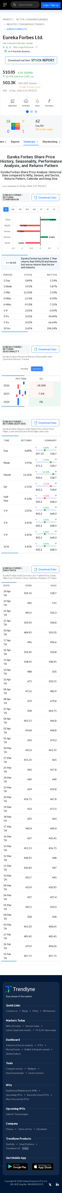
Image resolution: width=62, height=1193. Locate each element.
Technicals (29, 141)
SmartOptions (26, 1144)
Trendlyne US (17, 1148)
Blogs (25, 1010)
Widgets (31, 1068)
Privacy (9, 1129)
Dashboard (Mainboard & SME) (21, 1090)
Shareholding (50, 141)
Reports (15, 141)
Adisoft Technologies (17, 1114)
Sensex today (32, 1025)
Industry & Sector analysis (19, 1045)
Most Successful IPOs (17, 1099)
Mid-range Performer (24, 47)
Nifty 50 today (13, 1025)
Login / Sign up (51, 5)
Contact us (12, 1010)
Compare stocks (14, 1068)
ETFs (40, 1045)
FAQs (35, 1010)
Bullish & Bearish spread (37, 1049)
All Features (49, 1010)
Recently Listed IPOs (38, 1094)
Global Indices (13, 1053)
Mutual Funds (13, 1049)
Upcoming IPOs (14, 1094)
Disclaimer (42, 1129)
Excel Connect (36, 1073)
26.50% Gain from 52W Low (20, 76)
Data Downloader (15, 1073)
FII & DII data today (46, 1030)
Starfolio (10, 1144)
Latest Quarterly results (18, 1030)
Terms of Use (25, 1129)
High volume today (30, 87)
